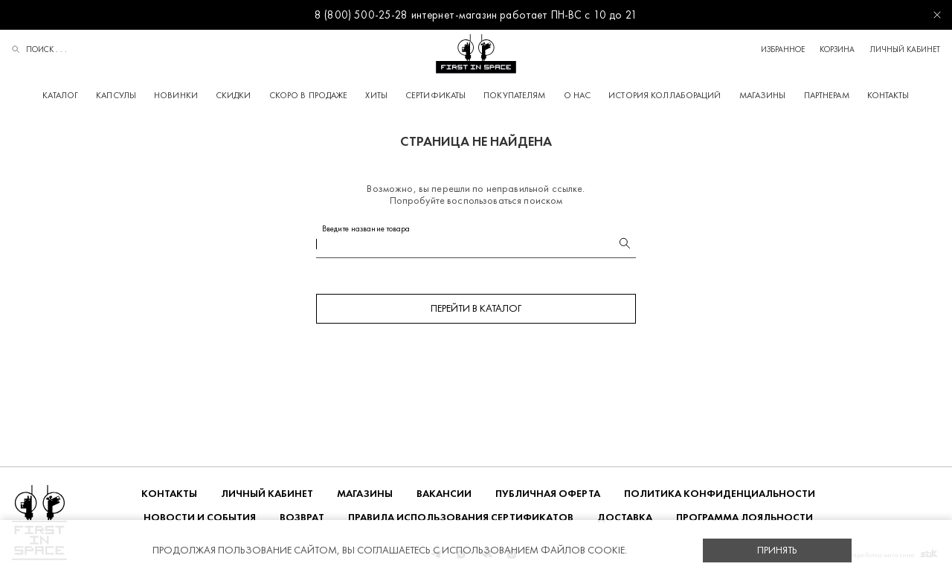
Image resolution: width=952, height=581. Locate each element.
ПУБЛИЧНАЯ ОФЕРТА (547, 493)
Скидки (233, 95)
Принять (777, 550)
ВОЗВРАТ (302, 517)
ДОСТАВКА (624, 517)
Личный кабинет (904, 49)
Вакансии (444, 493)
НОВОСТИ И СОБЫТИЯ (200, 517)
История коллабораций (664, 95)
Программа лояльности (744, 517)
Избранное (783, 49)
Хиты (376, 95)
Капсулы (116, 95)
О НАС (577, 95)
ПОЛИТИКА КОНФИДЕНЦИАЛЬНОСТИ (719, 493)
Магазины (762, 95)
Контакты (888, 95)
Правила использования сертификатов (460, 517)
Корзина (837, 49)
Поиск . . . (39, 50)
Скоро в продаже (308, 95)
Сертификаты (435, 95)
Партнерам (826, 95)
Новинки (176, 95)
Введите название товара (366, 229)
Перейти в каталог (476, 308)
